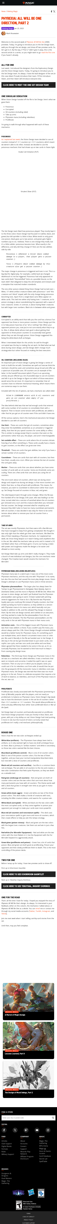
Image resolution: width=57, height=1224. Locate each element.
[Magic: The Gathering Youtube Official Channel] (37, 1130)
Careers (23, 1146)
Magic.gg (42, 1148)
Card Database (45, 1156)
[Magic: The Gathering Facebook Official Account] (4, 1130)
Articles (4, 1141)
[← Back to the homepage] (28, 2)
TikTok (3, 914)
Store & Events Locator (45, 1152)
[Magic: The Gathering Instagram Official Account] (48, 1130)
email (38, 908)
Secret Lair (43, 1159)
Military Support (8, 1154)
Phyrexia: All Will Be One (36, 42)
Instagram (46, 911)
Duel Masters (7, 1178)
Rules (4, 1151)
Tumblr (38, 911)
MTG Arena (43, 1146)
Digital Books (7, 1146)
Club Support (7, 1143)
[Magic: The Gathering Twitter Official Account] (15, 1130)
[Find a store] (53, 1117)
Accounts (24, 1143)
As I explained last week (10, 139)
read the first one (48, 52)
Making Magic (12, 11)
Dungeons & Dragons (6, 1174)
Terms (28, 1213)
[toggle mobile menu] (3, 2)
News (3, 11)
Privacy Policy (28, 1220)
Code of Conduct (28, 1217)
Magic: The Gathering (43, 1142)
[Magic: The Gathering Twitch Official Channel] (26, 1130)
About (22, 1141)
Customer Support (28, 1223)
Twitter (32, 911)
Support (23, 1149)
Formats (5, 1149)
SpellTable (43, 1161)
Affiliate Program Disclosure (27, 1157)
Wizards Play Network (25, 1152)
